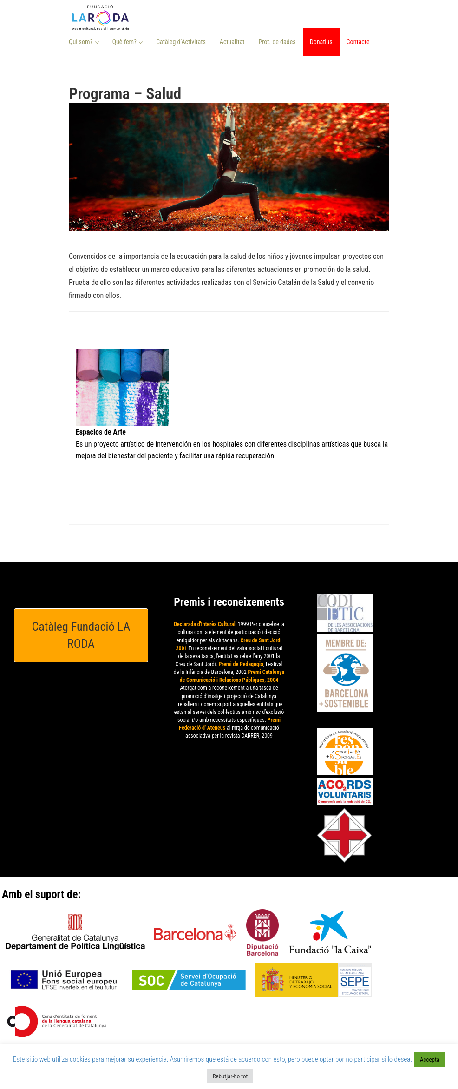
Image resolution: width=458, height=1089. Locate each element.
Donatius (321, 42)
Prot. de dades (276, 42)
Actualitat (232, 42)
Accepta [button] (429, 1059)
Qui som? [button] (84, 42)
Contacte (358, 42)
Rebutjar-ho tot (230, 1076)
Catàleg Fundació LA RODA (81, 635)
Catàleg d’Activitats (181, 42)
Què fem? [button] (127, 42)
